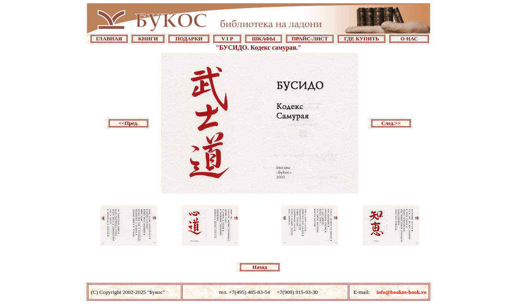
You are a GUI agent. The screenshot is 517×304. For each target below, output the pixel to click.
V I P (227, 39)
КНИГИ (148, 39)
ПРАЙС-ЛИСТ (310, 39)
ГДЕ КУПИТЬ (361, 39)
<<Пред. (129, 123)
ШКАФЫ (263, 39)
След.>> (391, 123)
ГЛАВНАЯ (109, 39)
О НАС (409, 39)
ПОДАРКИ (188, 39)
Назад (259, 267)
